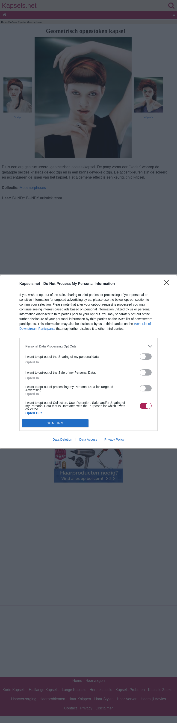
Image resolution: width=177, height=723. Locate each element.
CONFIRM (55, 423)
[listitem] (88, 346)
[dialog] (88, 361)
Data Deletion (62, 439)
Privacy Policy (114, 439)
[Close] (168, 284)
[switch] (146, 356)
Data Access (88, 439)
